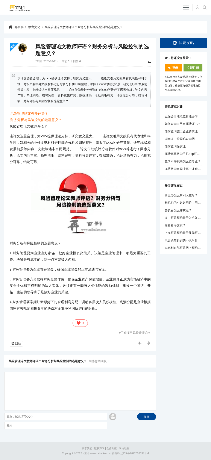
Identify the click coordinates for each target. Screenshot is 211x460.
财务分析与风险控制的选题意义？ (36, 120)
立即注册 (193, 68)
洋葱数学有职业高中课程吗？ (184, 169)
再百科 (19, 27)
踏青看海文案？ (175, 225)
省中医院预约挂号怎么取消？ (184, 217)
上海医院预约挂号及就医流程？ (186, 233)
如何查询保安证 (175, 146)
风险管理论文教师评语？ (29, 113)
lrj (22, 54)
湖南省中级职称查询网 (180, 139)
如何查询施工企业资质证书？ (184, 131)
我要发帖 (186, 43)
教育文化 (34, 27)
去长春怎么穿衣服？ (178, 210)
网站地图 (124, 448)
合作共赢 (111, 448)
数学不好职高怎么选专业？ (183, 161)
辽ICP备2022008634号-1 (134, 453)
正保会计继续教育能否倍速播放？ (187, 116)
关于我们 (87, 448)
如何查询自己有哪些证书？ (183, 124)
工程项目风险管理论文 (136, 332)
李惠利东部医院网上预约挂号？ (186, 248)
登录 (175, 68)
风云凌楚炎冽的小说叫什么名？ (186, 240)
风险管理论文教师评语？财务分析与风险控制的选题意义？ (84, 27)
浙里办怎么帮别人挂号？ (181, 195)
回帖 (18, 343)
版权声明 (99, 448)
